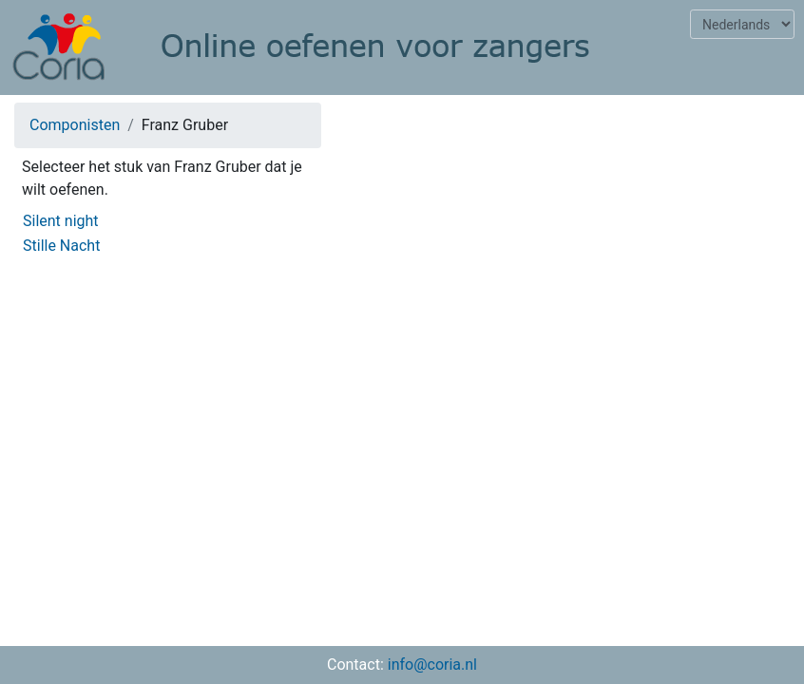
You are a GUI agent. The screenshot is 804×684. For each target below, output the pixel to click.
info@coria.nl (432, 665)
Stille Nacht (61, 246)
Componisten (74, 125)
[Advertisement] (569, 234)
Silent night (61, 221)
